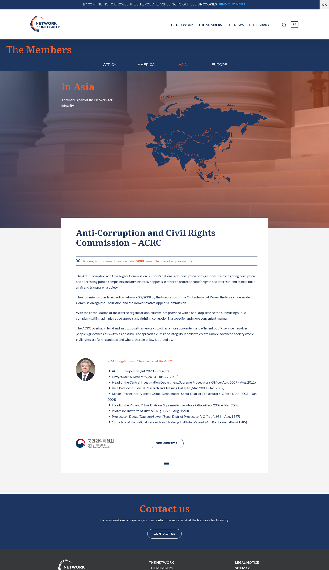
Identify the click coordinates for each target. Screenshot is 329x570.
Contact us (164, 508)
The (161, 537)
